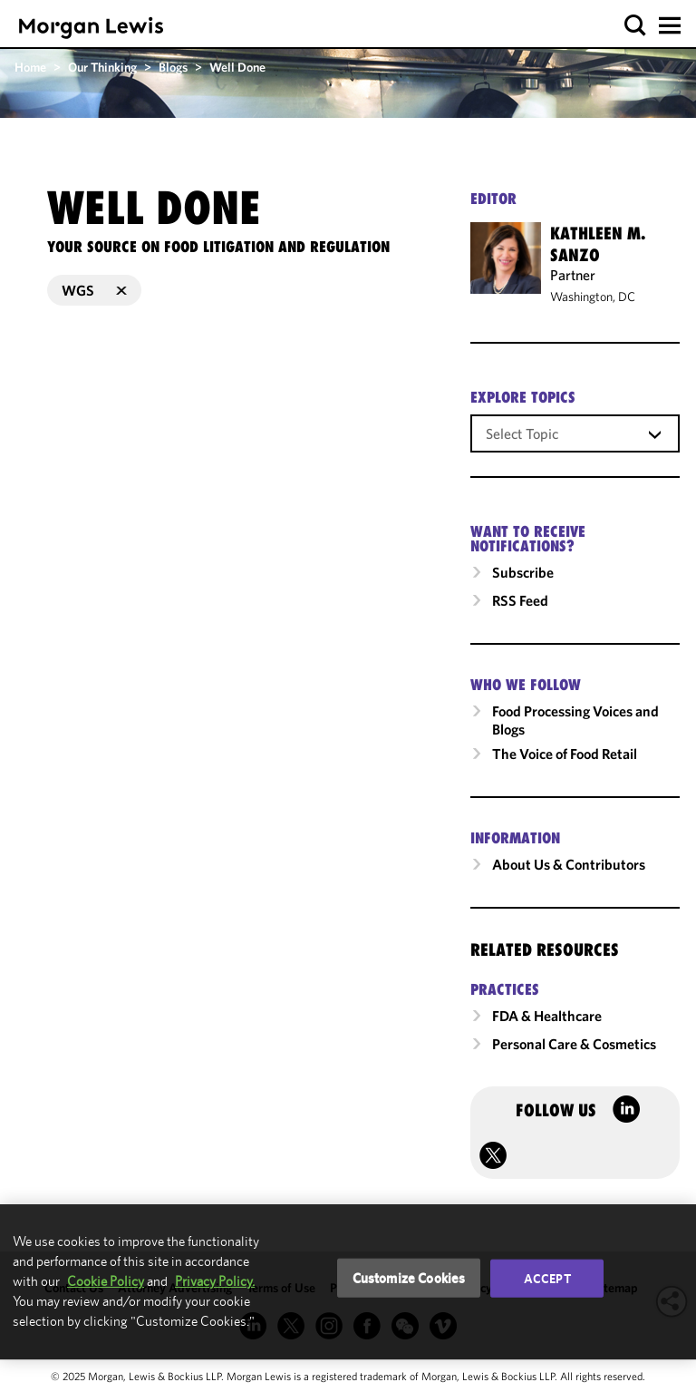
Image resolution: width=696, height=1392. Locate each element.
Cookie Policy (105, 1281)
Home (30, 67)
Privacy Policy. (215, 1281)
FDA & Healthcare (547, 1016)
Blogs (173, 67)
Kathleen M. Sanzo (597, 244)
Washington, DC (592, 296)
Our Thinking (102, 67)
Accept (547, 1278)
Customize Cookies (409, 1277)
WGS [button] (94, 290)
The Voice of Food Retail (564, 754)
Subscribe (523, 572)
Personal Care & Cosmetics (574, 1044)
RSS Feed (520, 600)
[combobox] (575, 432)
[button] (635, 26)
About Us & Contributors (568, 864)
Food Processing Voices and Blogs (575, 720)
